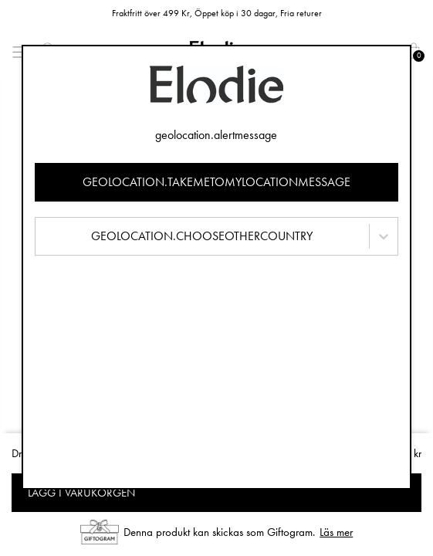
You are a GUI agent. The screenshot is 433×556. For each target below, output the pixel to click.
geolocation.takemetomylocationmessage (216, 182)
